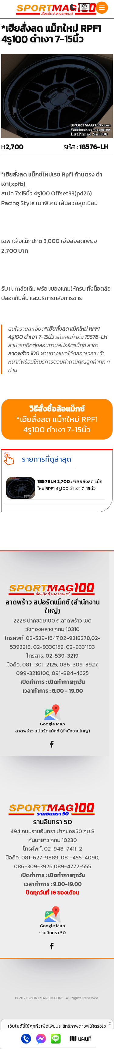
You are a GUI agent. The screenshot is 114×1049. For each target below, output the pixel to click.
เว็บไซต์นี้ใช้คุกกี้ (23, 1025)
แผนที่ (81, 1038)
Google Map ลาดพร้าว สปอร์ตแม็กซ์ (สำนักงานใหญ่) (52, 721)
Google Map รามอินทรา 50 (52, 923)
